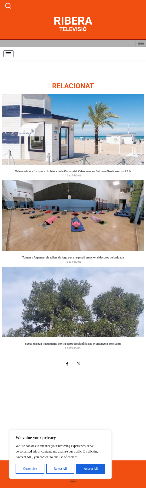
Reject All (60, 468)
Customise (30, 468)
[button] (73, 479)
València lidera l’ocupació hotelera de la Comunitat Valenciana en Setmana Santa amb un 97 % (73, 171)
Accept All (91, 468)
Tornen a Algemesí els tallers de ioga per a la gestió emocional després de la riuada (73, 257)
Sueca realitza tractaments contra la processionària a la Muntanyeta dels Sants (73, 343)
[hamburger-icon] (141, 43)
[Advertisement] (73, 416)
